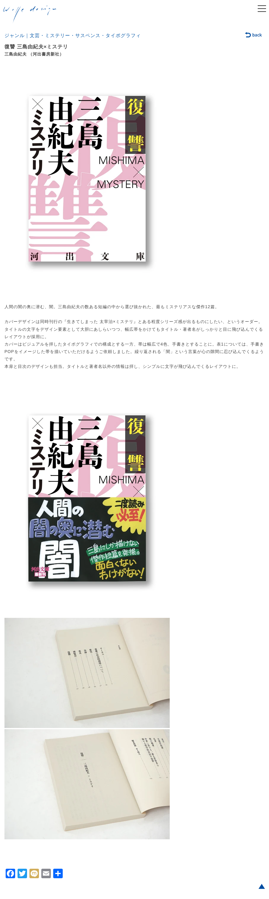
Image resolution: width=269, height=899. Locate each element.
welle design (29, 14)
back (253, 35)
